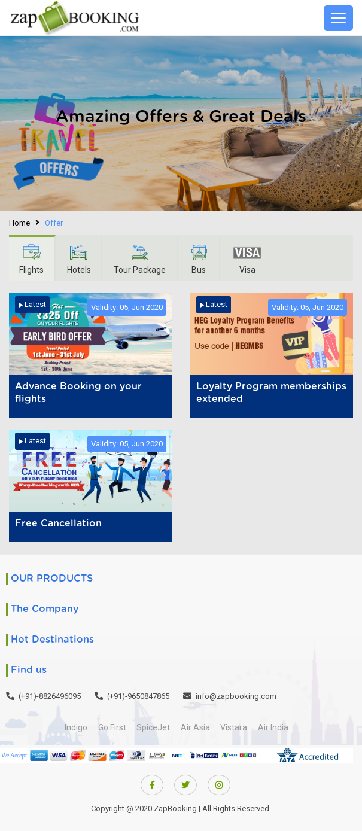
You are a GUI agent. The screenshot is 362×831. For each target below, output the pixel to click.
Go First (110, 727)
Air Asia (196, 727)
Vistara (236, 727)
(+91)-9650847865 (138, 696)
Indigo (72, 727)
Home (19, 222)
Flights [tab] (32, 259)
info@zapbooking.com (236, 696)
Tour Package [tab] (142, 259)
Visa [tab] (251, 259)
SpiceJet (152, 727)
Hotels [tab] (80, 259)
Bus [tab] (202, 259)
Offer (54, 222)
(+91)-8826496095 (50, 696)
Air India (276, 727)
